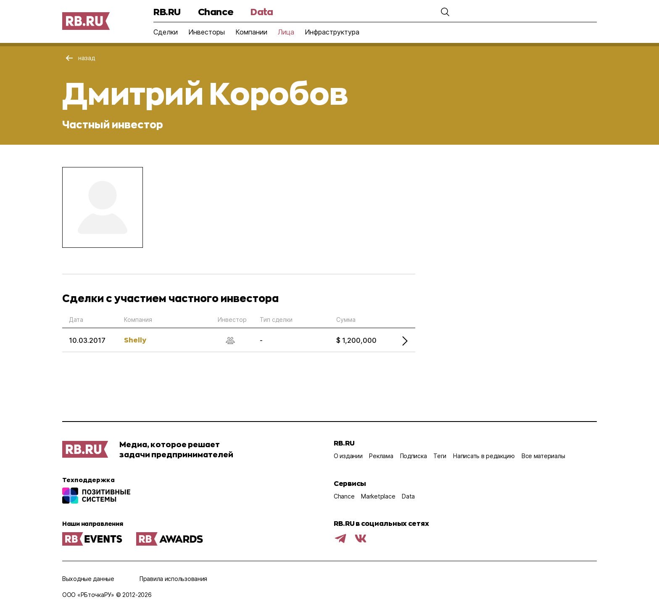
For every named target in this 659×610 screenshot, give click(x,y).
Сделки (165, 32)
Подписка (413, 455)
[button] (445, 12)
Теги (439, 455)
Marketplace (378, 496)
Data (261, 11)
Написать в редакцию (484, 455)
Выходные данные (88, 578)
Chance (215, 11)
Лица (286, 32)
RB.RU (167, 11)
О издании (348, 455)
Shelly (135, 339)
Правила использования (173, 578)
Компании (251, 32)
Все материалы (543, 455)
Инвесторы (206, 32)
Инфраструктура (332, 32)
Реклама (381, 455)
